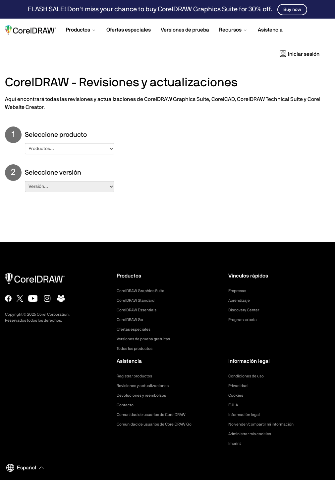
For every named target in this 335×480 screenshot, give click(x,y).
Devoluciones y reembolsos (145, 395)
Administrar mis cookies (253, 434)
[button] (81, 30)
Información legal (246, 414)
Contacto (126, 405)
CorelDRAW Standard (139, 300)
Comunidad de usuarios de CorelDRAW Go (160, 424)
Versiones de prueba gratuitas (148, 339)
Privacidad (239, 385)
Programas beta (245, 319)
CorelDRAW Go (132, 319)
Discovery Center (246, 310)
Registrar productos (137, 376)
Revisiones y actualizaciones (147, 385)
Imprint (235, 443)
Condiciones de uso (248, 376)
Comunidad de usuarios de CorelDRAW (157, 414)
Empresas (238, 290)
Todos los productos (137, 348)
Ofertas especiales (136, 329)
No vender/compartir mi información (266, 424)
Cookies (236, 395)
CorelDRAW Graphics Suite (144, 290)
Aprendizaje (240, 300)
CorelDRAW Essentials (140, 310)
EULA (234, 405)
